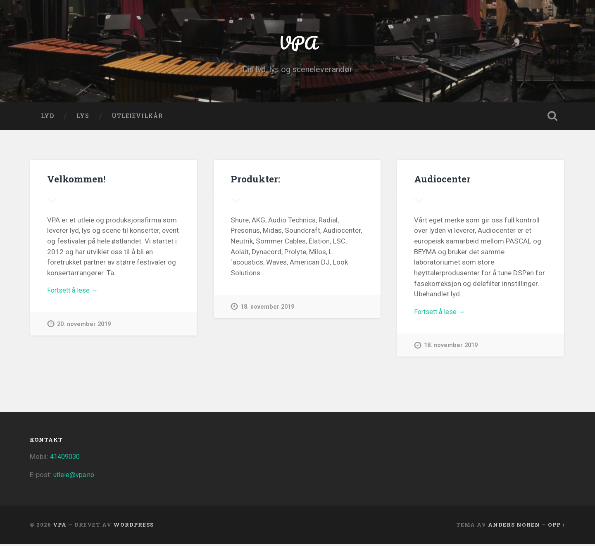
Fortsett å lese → (74, 293)
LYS (82, 118)
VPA (297, 43)
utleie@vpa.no (75, 477)
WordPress (133, 526)
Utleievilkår (137, 118)
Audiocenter (442, 181)
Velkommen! (76, 181)
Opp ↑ (556, 526)
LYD (47, 118)
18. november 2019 (267, 308)
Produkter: (255, 181)
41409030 (66, 458)
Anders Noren (514, 526)
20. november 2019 (84, 327)
